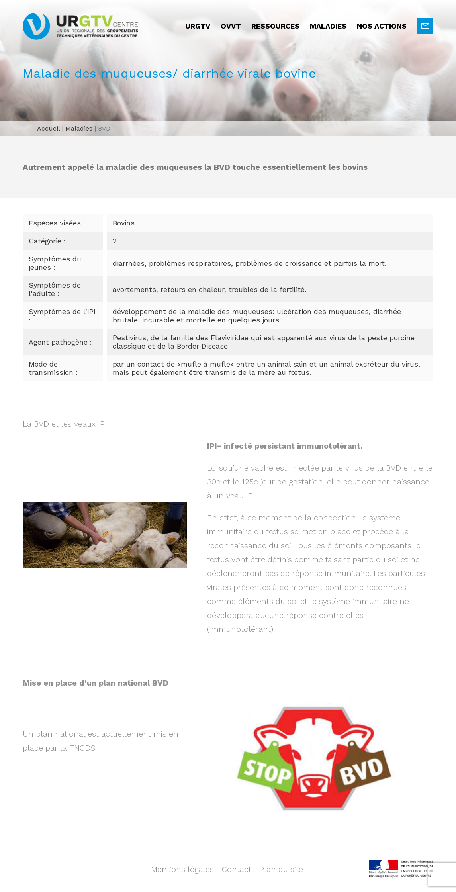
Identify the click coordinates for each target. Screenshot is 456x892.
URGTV (197, 26)
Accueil (48, 128)
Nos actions (382, 26)
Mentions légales (182, 869)
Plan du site (281, 869)
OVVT (231, 26)
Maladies (328, 26)
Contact (236, 869)
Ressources (275, 26)
